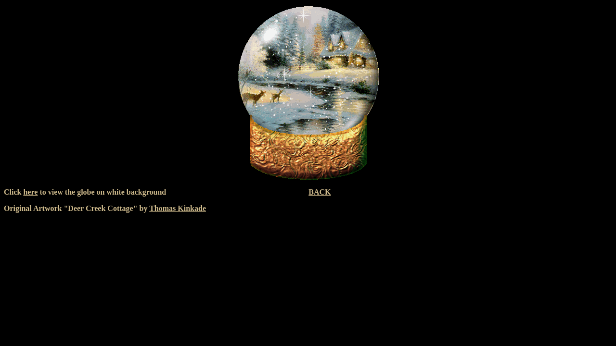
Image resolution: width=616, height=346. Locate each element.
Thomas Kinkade (177, 208)
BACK (319, 192)
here (30, 192)
